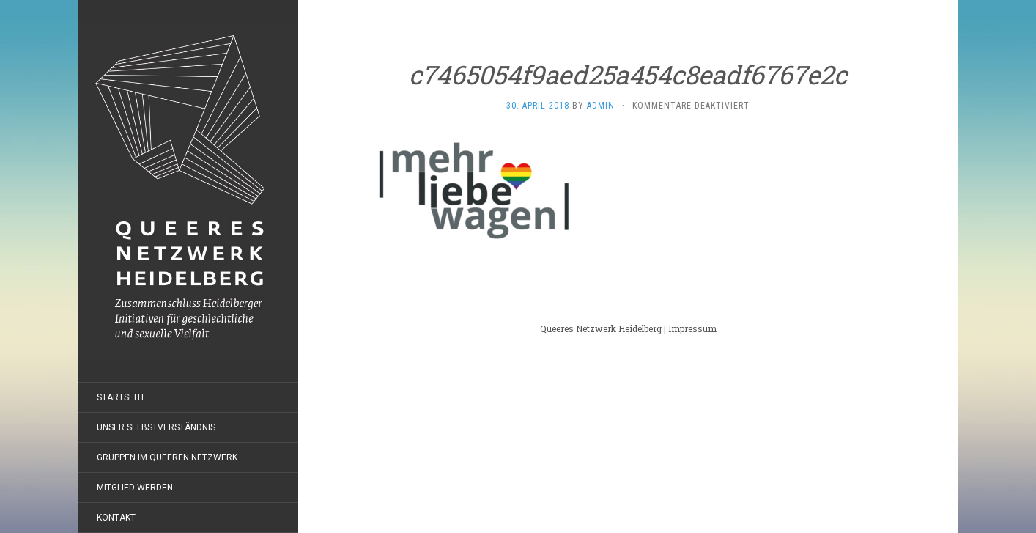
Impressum (692, 328)
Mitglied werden (135, 487)
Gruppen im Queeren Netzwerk (167, 457)
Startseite (122, 397)
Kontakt (116, 517)
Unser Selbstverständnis (156, 427)
